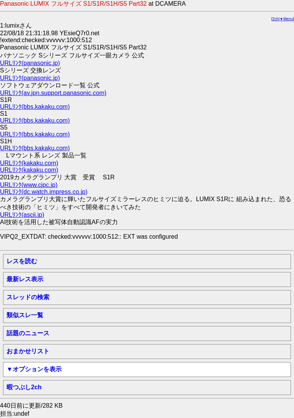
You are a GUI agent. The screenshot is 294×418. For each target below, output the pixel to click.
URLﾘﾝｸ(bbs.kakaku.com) (35, 106)
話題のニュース (28, 333)
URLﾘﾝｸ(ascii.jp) (22, 214)
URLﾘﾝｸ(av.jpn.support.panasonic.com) (53, 93)
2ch (276, 19)
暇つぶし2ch (24, 387)
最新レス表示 (25, 279)
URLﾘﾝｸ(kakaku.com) (29, 163)
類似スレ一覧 (25, 315)
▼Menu (286, 19)
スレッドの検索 (28, 297)
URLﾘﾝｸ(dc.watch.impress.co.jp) (44, 192)
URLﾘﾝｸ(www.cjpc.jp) (28, 185)
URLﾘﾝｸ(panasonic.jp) (30, 63)
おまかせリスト (28, 351)
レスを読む (22, 261)
